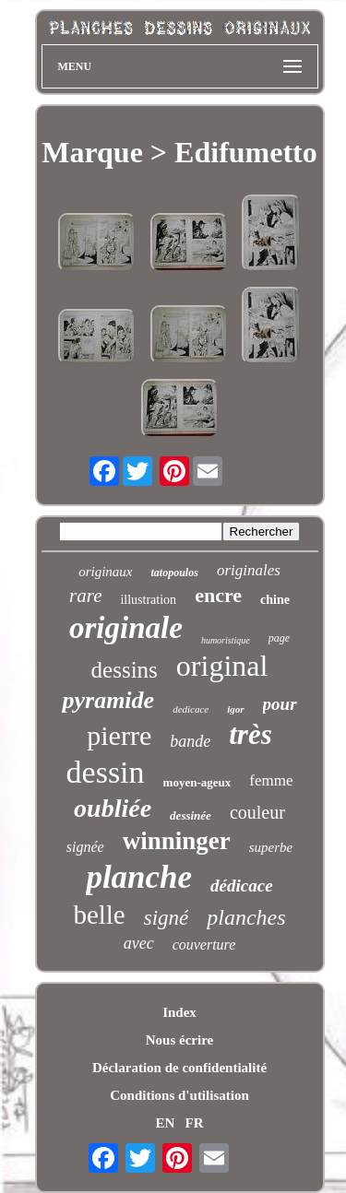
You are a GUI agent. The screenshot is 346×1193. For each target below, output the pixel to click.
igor (235, 709)
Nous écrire (179, 1040)
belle (99, 914)
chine (275, 600)
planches (246, 917)
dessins (124, 669)
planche (139, 877)
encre (218, 595)
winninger (177, 841)
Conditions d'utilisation (179, 1095)
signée (85, 847)
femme (270, 780)
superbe (271, 847)
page (279, 638)
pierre (119, 735)
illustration (148, 600)
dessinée (190, 815)
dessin (105, 772)
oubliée (112, 808)
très (250, 734)
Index (179, 1012)
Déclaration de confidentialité (179, 1067)
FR (194, 1123)
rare (85, 596)
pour (280, 704)
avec (139, 943)
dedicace (191, 709)
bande (190, 741)
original (222, 665)
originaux (105, 571)
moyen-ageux (197, 782)
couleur (257, 812)
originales (248, 570)
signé (166, 917)
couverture (204, 944)
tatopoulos (174, 572)
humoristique (225, 640)
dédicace (241, 885)
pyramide (108, 700)
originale (126, 627)
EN (164, 1123)
